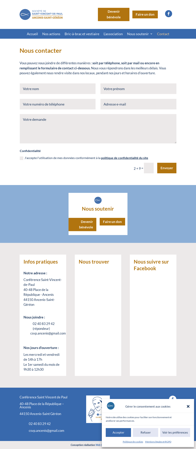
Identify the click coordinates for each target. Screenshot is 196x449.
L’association (113, 34)
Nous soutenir (138, 34)
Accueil (32, 34)
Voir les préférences (175, 432)
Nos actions (51, 34)
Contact (163, 34)
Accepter (118, 432)
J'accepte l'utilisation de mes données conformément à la (84, 158)
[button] (188, 406)
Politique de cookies (133, 441)
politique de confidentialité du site (124, 158)
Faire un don (145, 14)
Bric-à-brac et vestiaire (82, 34)
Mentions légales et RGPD (158, 441)
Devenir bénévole (114, 14)
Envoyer (167, 168)
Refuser (146, 432)
